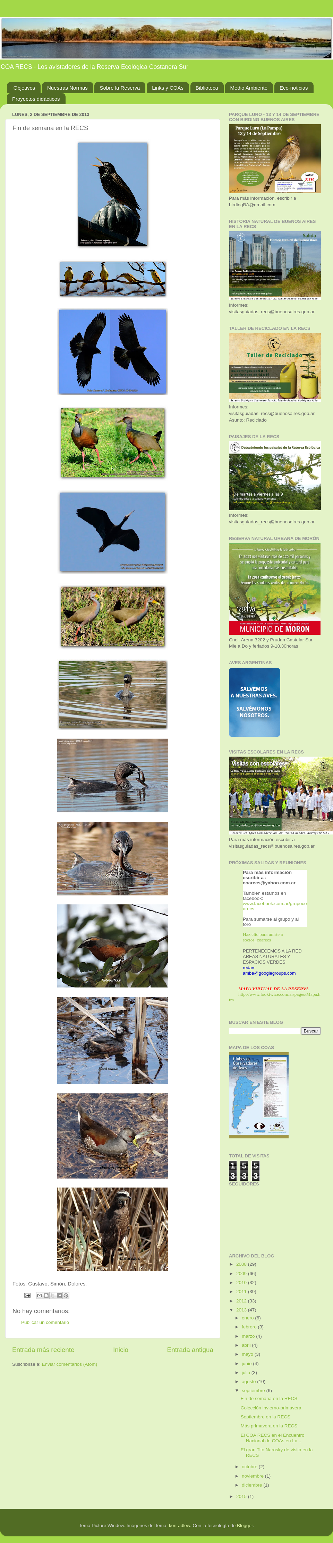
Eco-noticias (294, 88)
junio (247, 1363)
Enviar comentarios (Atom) (69, 1364)
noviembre (253, 1476)
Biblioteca (207, 88)
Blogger (245, 1525)
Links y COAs (167, 88)
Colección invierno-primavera (271, 1407)
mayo (248, 1354)
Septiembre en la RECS (265, 1416)
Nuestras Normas (67, 88)
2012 (242, 1300)
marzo (249, 1336)
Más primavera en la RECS (269, 1425)
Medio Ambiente (249, 88)
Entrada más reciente (43, 1349)
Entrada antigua (190, 1349)
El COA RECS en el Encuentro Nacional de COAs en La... (273, 1438)
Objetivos (24, 88)
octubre (250, 1466)
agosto (249, 1381)
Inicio (120, 1349)
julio (246, 1372)
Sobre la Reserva (120, 88)
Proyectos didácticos (36, 99)
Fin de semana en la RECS (269, 1398)
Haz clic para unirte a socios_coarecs (263, 937)
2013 (242, 1309)
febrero (250, 1326)
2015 (242, 1496)
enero (248, 1317)
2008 (242, 1264)
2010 (242, 1282)
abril (247, 1345)
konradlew (179, 1525)
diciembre (252, 1485)
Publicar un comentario (45, 1322)
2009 (242, 1273)
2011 (242, 1291)
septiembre (254, 1390)
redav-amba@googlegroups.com (269, 970)
